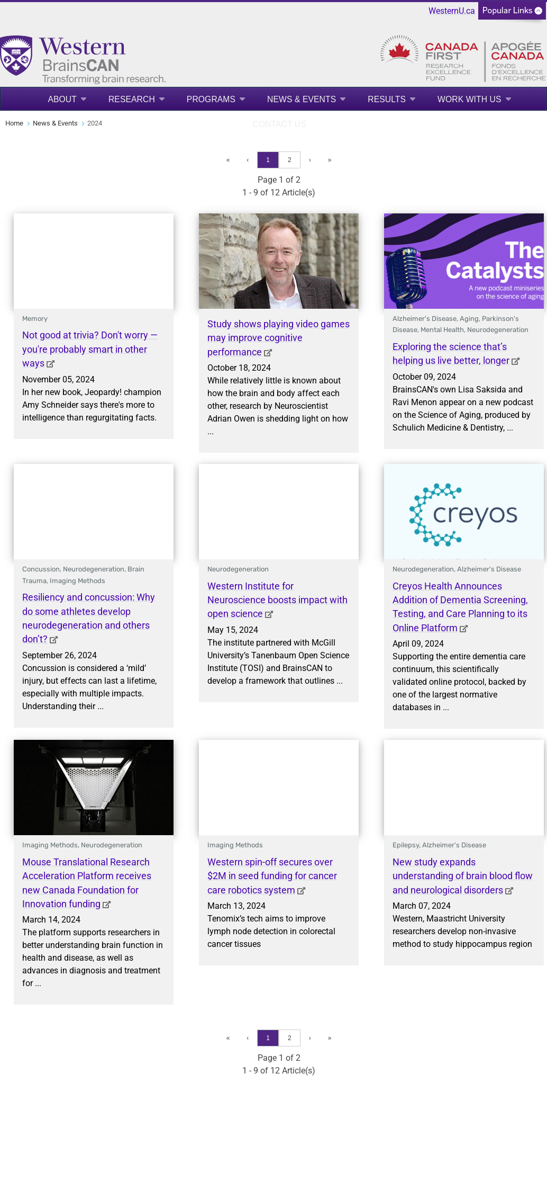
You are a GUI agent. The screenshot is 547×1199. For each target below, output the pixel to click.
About (62, 99)
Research (131, 99)
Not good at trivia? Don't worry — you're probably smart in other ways (90, 349)
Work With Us (469, 99)
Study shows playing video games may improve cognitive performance (278, 338)
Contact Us (279, 124)
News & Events (301, 99)
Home (14, 123)
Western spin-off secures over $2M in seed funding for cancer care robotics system (272, 876)
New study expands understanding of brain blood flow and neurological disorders (463, 876)
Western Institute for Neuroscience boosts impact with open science (277, 600)
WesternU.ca (452, 11)
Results (387, 99)
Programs (211, 99)
